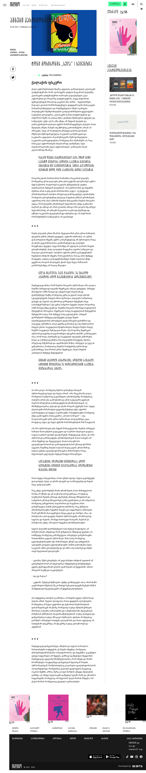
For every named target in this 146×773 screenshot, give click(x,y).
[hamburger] (5, 3)
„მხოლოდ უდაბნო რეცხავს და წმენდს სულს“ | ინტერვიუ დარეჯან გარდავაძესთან (122, 98)
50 (129, 722)
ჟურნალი (88, 738)
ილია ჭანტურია (55, 75)
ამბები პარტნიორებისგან (35, 21)
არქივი (104, 738)
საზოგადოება (37, 738)
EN (133, 4)
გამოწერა (115, 4)
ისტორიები (17, 738)
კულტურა (57, 738)
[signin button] (125, 4)
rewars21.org (135, 749)
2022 (144, 722)
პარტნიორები (57, 728)
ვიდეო (73, 738)
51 (91, 716)
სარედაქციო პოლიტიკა (34, 729)
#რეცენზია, (14, 53)
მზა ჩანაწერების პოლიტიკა (129, 729)
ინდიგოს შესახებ (15, 729)
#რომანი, (22, 53)
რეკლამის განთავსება (72, 729)
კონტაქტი (93, 728)
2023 (28, 722)
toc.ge (132, 746)
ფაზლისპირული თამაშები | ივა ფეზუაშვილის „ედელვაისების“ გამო (123, 136)
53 (13, 722)
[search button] (141, 4)
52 (52, 722)
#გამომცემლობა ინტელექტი (18, 55)
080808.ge (134, 743)
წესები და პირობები (106, 729)
